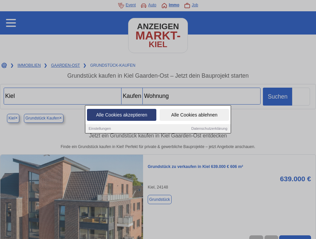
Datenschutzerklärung (209, 129)
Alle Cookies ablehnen (194, 115)
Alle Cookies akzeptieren (121, 115)
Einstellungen (100, 129)
